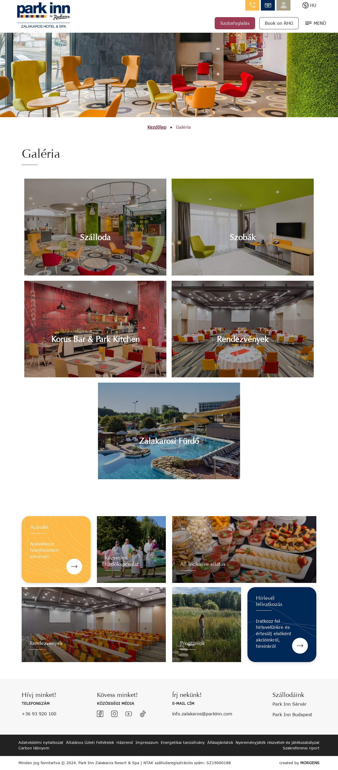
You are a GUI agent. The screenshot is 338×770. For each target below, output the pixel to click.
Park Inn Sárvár (290, 703)
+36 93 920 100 (39, 713)
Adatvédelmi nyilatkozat (40, 742)
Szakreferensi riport (301, 748)
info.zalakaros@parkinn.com (268, 5)
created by (299, 763)
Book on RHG (279, 23)
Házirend (124, 742)
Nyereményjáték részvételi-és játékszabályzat (278, 742)
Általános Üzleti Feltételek (90, 742)
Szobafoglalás (235, 23)
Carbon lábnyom (33, 748)
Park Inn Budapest (292, 714)
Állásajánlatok (220, 742)
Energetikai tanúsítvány (183, 742)
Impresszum (146, 742)
